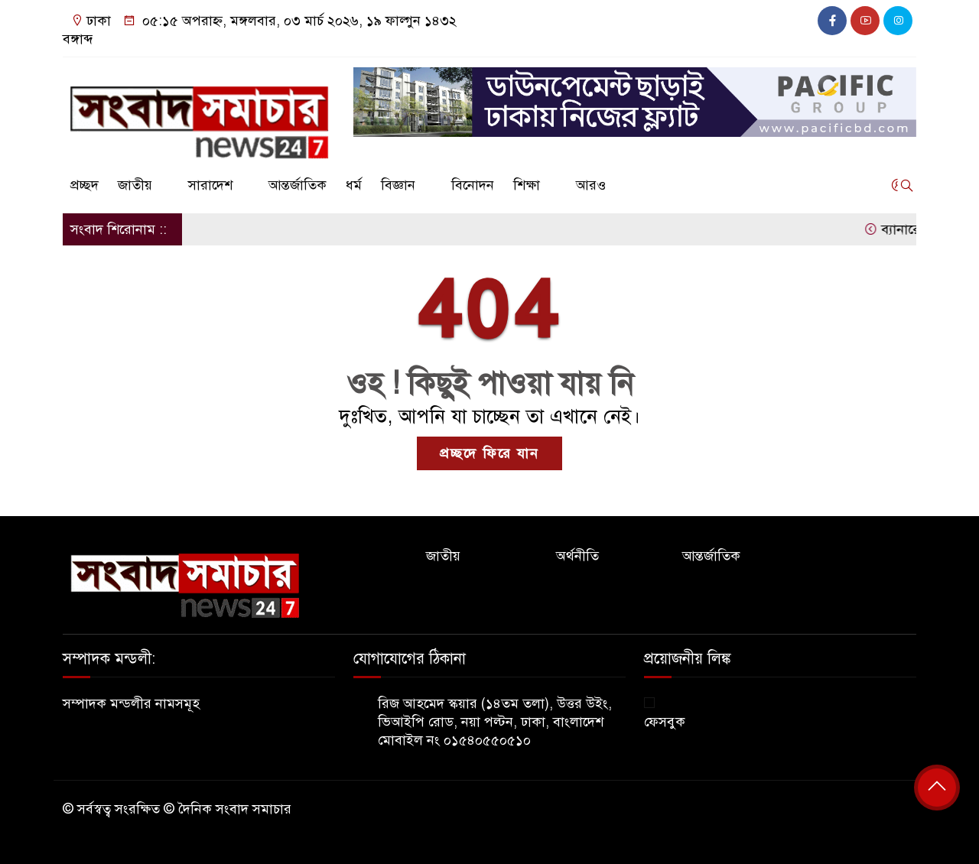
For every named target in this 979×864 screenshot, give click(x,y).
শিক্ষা (526, 185)
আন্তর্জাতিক (297, 185)
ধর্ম (354, 185)
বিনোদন (472, 185)
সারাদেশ (210, 185)
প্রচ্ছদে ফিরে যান (489, 453)
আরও (591, 185)
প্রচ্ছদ (84, 185)
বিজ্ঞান (398, 185)
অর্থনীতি (577, 555)
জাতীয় (135, 185)
